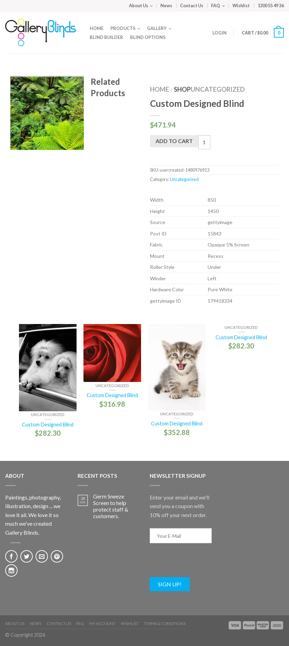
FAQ (215, 5)
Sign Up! (169, 584)
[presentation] (202, 563)
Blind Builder (106, 37)
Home (96, 28)
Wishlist (241, 5)
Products (123, 28)
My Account (102, 623)
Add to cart (174, 141)
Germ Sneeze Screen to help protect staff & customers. (110, 506)
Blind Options (148, 37)
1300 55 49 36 (271, 5)
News (166, 5)
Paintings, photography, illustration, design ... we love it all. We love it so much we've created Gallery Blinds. (33, 515)
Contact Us (191, 5)
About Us (138, 5)
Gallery (157, 28)
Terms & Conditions (165, 623)
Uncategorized (218, 89)
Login (219, 33)
